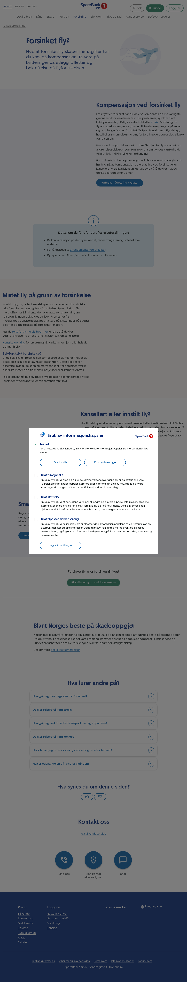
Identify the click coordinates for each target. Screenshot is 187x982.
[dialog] (93, 491)
